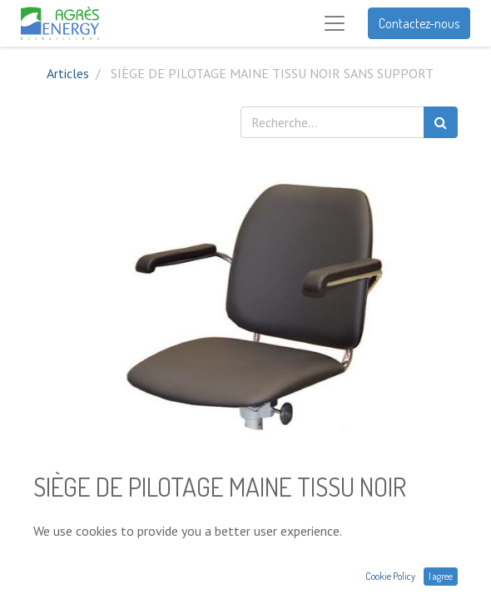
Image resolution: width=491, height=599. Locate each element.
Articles (68, 73)
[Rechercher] (441, 122)
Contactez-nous (419, 23)
